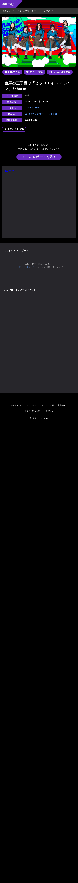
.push (8, 4)
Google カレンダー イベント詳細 (41, 114)
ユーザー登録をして (25, 267)
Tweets (9, 171)
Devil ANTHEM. (32, 107)
